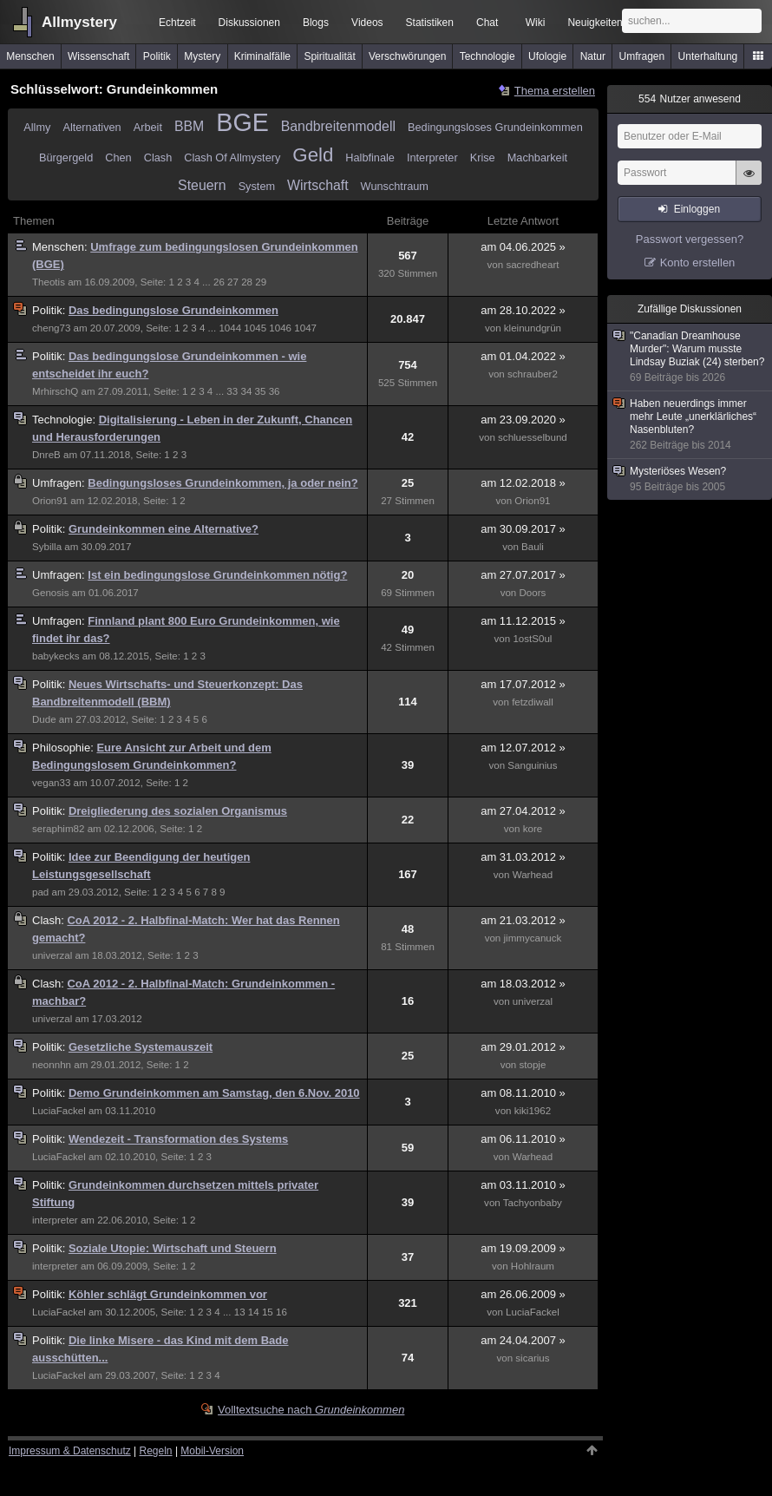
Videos (367, 22)
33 (232, 391)
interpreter (55, 1220)
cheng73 (51, 328)
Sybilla (47, 546)
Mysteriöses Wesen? (690, 479)
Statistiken (430, 22)
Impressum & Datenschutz (70, 1451)
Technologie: (65, 419)
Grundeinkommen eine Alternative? (163, 528)
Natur (592, 56)
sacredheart (532, 264)
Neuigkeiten (594, 22)
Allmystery (79, 22)
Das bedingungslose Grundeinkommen (173, 310)
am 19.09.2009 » (523, 1248)
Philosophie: (64, 747)
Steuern (202, 185)
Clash (158, 157)
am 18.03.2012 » (523, 983)
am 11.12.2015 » (523, 620)
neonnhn (51, 1065)
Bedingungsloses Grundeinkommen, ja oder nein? (222, 482)
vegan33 (51, 783)
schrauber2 (532, 374)
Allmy (36, 127)
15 (267, 1312)
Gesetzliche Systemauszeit (141, 1046)
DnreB (46, 454)
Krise (482, 157)
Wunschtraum (395, 186)
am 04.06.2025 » (523, 246)
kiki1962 (532, 1111)
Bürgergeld (66, 157)
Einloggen (697, 209)
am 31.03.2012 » (523, 856)
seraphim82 (58, 828)
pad (40, 892)
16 (281, 1312)
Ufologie (547, 56)
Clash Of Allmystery (232, 157)
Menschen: (61, 246)
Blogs (316, 22)
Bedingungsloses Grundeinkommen (495, 127)
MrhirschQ (55, 391)
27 (233, 282)
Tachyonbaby (532, 1202)
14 (253, 1312)
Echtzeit (177, 22)
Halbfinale (370, 157)
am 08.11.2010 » (523, 1092)
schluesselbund (532, 437)
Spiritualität (329, 56)
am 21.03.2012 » (523, 920)
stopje (533, 1065)
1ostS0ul (532, 638)
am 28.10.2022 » (523, 310)
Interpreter (432, 157)
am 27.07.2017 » (523, 574)
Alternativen (91, 127)
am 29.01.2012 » (523, 1046)
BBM (189, 126)
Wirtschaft (318, 185)
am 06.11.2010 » (523, 1138)
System (257, 186)
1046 (280, 328)
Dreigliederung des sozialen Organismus (178, 810)
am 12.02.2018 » (523, 482)
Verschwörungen (407, 56)
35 (260, 391)
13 (239, 1312)
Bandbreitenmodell (338, 126)
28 (246, 282)
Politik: (50, 310)
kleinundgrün (532, 328)
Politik (157, 56)
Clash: (49, 920)
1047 (305, 328)
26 (219, 282)
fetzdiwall (532, 702)
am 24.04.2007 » (523, 1340)
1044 (230, 328)
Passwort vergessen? (689, 239)
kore (533, 828)
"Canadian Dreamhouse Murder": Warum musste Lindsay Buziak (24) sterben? (690, 357)
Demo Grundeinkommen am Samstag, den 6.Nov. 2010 (214, 1092)
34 (246, 391)
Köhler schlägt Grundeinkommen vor (168, 1294)
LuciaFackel (59, 1111)
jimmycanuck (533, 938)
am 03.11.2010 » (523, 1184)
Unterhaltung (708, 56)
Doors (533, 592)
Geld (312, 155)
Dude (44, 719)
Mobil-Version (212, 1451)
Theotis (48, 282)
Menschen (30, 56)
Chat (487, 22)
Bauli (532, 546)
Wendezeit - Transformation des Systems (178, 1138)
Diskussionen (249, 22)
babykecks (56, 656)
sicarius (532, 1358)
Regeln (156, 1451)
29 (260, 282)
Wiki (536, 22)
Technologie (487, 56)
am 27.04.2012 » (523, 810)
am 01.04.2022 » (523, 356)
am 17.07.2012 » (523, 684)
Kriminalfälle (262, 56)
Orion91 (50, 500)
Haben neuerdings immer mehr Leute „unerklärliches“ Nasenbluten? (690, 424)
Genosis (50, 592)
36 (274, 391)
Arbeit (148, 127)
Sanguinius (532, 765)
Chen (118, 157)
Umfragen (642, 56)
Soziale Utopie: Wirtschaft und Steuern (173, 1248)
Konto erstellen (698, 262)
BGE (242, 122)
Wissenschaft (98, 56)
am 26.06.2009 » (523, 1294)
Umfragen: (60, 482)
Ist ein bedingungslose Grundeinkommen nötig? (217, 574)
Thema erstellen (554, 90)
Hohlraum (532, 1266)
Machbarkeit (537, 157)
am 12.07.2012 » (523, 747)
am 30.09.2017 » (523, 528)
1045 (255, 328)
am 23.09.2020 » (523, 419)
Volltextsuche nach (311, 1409)
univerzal (52, 955)
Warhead (533, 874)
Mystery (202, 56)
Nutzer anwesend (689, 99)
